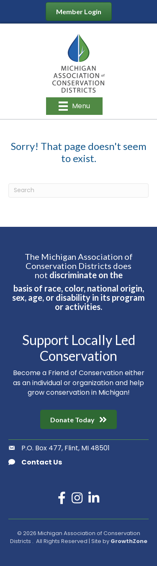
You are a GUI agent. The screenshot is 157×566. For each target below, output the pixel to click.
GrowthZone (129, 541)
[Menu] (74, 106)
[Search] (78, 190)
